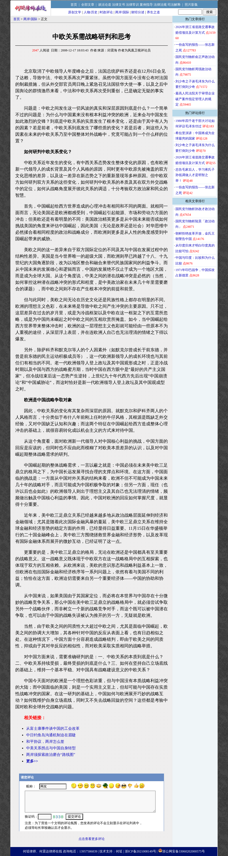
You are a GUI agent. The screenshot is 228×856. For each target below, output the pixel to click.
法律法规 (160, 5)
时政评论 (106, 12)
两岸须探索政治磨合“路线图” (50, 755)
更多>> (32, 761)
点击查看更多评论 (91, 839)
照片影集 (191, 5)
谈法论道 (104, 5)
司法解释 (174, 5)
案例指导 (146, 5)
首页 (74, 5)
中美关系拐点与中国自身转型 (51, 748)
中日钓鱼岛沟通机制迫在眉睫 (51, 735)
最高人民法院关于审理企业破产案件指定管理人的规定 (195, 98)
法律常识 (132, 5)
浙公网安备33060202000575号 (183, 851)
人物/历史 (91, 12)
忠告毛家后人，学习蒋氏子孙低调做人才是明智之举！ (195, 175)
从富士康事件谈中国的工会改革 (53, 728)
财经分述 (137, 12)
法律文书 (118, 5)
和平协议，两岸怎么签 (45, 742)
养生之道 (153, 12)
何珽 (119, 851)
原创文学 (74, 12)
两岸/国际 (122, 12)
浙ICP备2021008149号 (140, 851)
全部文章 (87, 5)
